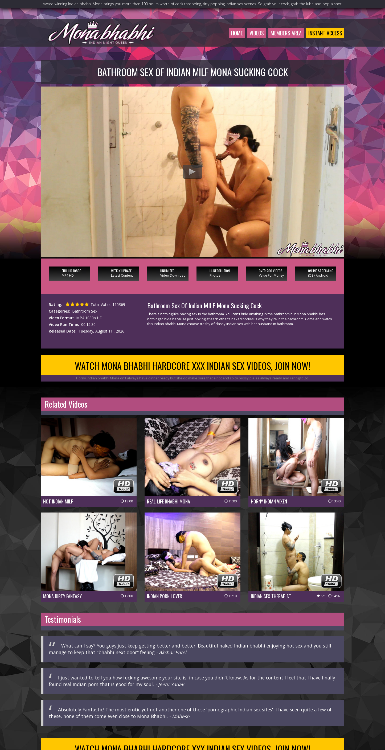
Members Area (286, 33)
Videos (256, 33)
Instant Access (325, 33)
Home (237, 33)
